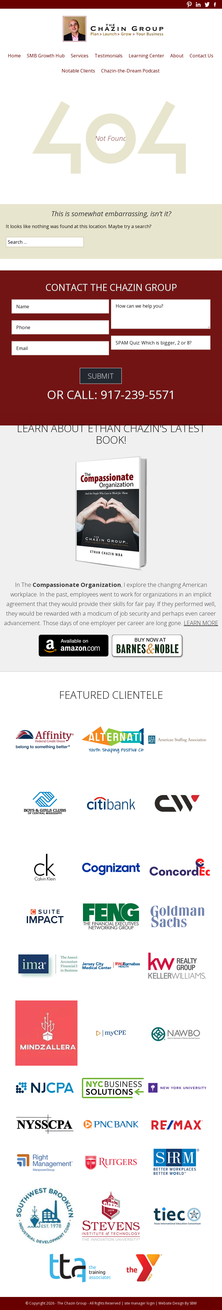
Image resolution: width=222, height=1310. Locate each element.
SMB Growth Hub (46, 55)
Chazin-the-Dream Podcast (130, 71)
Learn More (201, 623)
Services (79, 55)
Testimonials (109, 55)
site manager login (139, 1303)
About (177, 55)
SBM (193, 1303)
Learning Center (146, 55)
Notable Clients (78, 71)
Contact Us (201, 55)
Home (14, 55)
